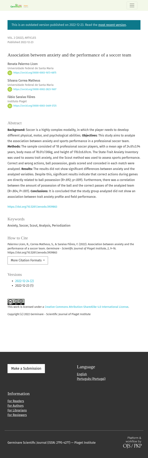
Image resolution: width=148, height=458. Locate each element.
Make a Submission (26, 368)
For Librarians (17, 410)
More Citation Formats (26, 260)
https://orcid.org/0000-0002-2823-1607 (32, 89)
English (82, 374)
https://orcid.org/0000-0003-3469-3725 (32, 105)
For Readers (16, 401)
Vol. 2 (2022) (15, 37)
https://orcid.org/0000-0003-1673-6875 (32, 72)
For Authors (16, 406)
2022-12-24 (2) (24, 281)
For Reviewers (17, 415)
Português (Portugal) (91, 379)
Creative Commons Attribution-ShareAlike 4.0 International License (86, 307)
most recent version (112, 25)
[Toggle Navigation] (132, 5)
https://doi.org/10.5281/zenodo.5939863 (32, 206)
